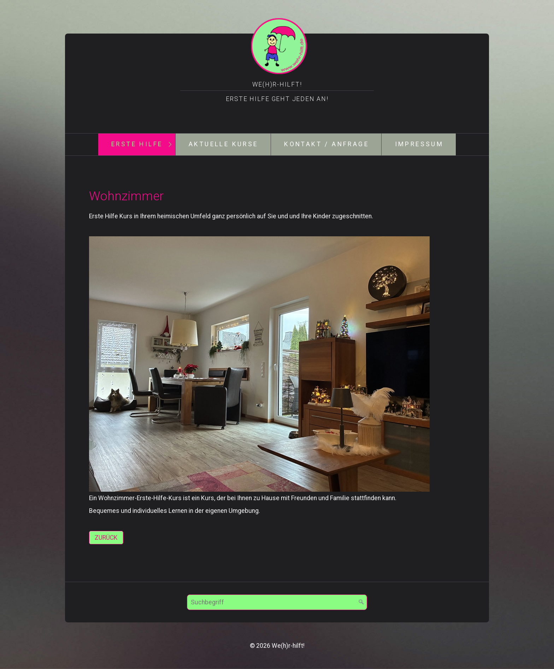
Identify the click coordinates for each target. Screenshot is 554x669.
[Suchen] (361, 602)
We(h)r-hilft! (277, 84)
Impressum (419, 144)
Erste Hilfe (137, 144)
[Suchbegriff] (277, 602)
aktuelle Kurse (223, 144)
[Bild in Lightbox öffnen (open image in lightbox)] (259, 364)
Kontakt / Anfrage (326, 144)
